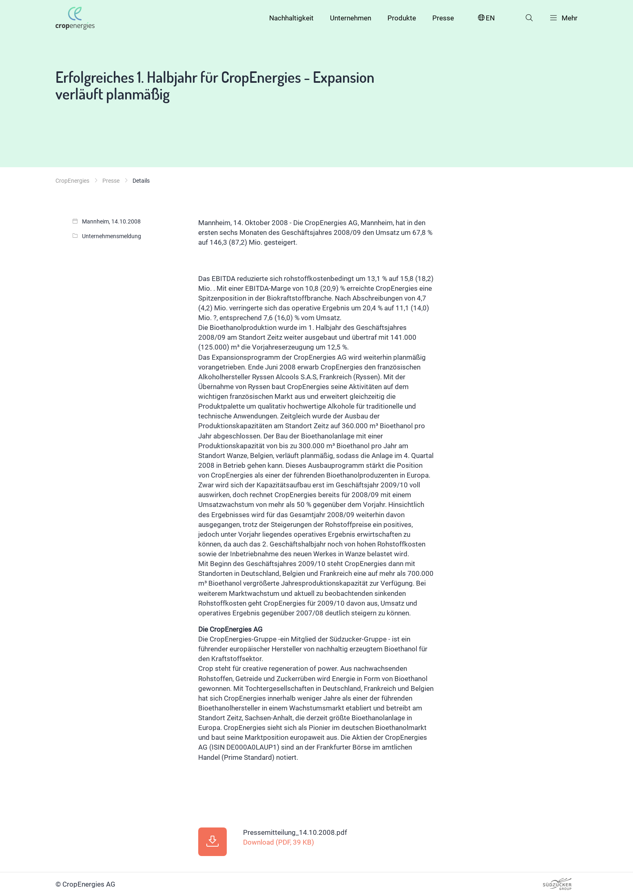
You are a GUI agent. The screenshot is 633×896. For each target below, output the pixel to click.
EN (486, 18)
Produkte (401, 18)
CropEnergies (72, 180)
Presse (443, 18)
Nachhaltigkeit (291, 18)
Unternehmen (350, 18)
